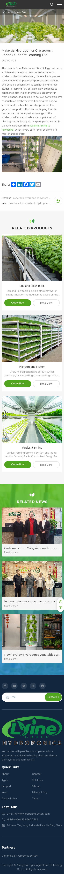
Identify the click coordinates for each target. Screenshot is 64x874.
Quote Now (17, 303)
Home (9, 12)
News (5, 792)
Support (6, 786)
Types (5, 780)
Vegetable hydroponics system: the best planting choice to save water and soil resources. (26, 198)
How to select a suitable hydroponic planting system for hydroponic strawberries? (26, 203)
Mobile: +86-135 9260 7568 (22, 820)
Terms (35, 799)
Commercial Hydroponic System (20, 856)
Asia (24, 12)
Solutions (37, 780)
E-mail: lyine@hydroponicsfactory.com (28, 814)
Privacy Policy (39, 792)
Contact (36, 774)
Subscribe (53, 697)
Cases (17, 12)
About (5, 774)
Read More (46, 303)
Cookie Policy (9, 799)
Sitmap (36, 786)
